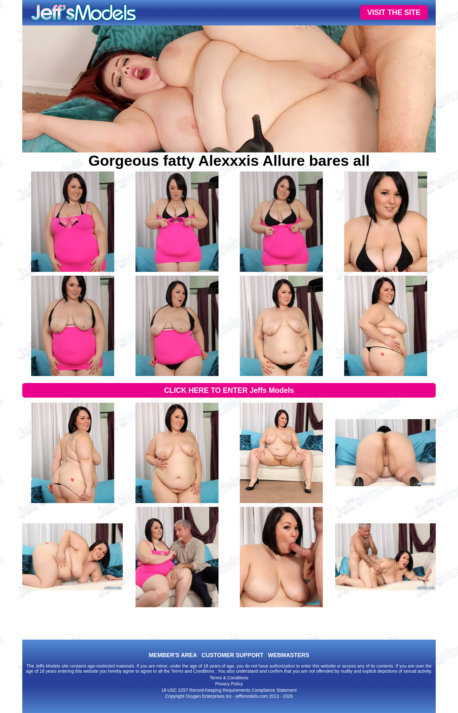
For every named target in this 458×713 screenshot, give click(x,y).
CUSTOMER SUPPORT (232, 655)
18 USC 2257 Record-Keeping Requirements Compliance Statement (229, 690)
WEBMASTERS (288, 655)
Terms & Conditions (229, 677)
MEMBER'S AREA (173, 655)
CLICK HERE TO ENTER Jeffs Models (229, 390)
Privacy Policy (229, 683)
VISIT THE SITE (393, 12)
